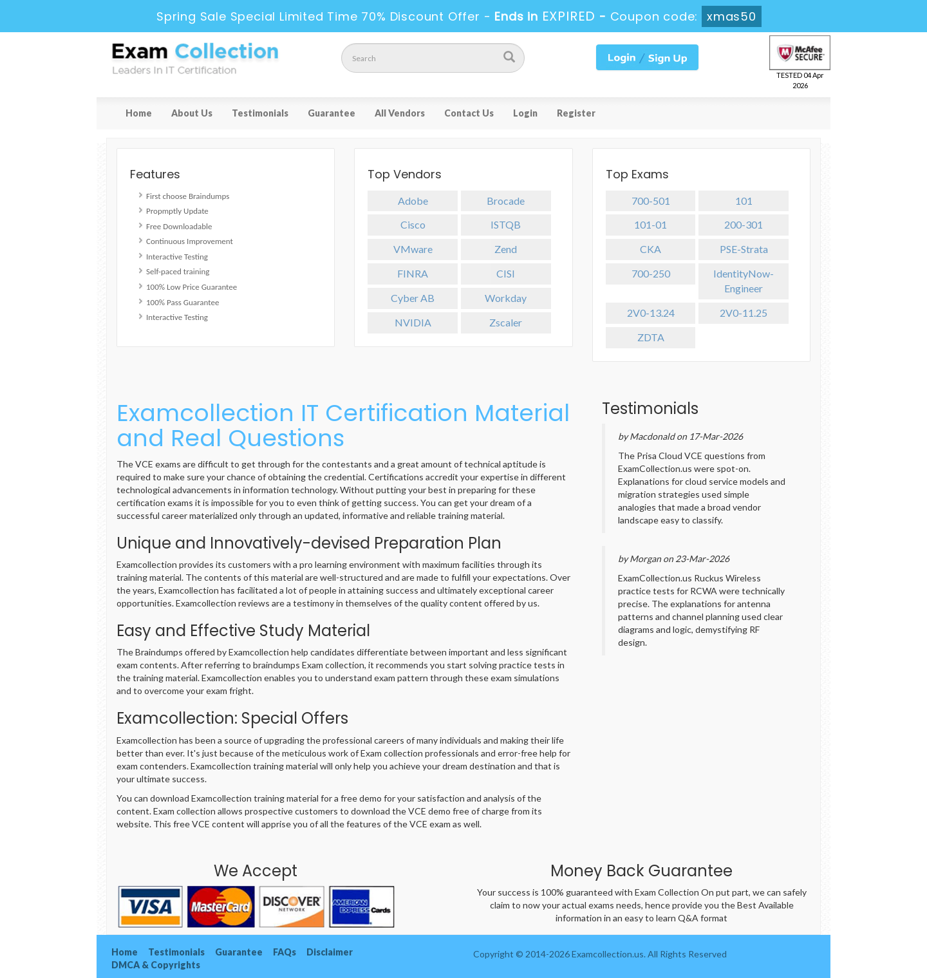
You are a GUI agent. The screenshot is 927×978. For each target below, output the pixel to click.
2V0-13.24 (651, 312)
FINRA (412, 273)
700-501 (651, 200)
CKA (650, 249)
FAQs (284, 951)
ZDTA (650, 337)
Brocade (506, 200)
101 (744, 200)
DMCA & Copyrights (155, 964)
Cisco (413, 224)
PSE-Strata (744, 249)
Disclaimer (329, 951)
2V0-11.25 (743, 312)
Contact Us (469, 113)
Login (525, 113)
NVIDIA (413, 322)
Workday (506, 298)
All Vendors (400, 113)
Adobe (413, 200)
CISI (505, 273)
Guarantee (331, 113)
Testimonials (260, 113)
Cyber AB (413, 298)
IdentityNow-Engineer (743, 280)
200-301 (743, 224)
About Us (191, 113)
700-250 (651, 273)
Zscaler (505, 322)
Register (576, 113)
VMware (413, 249)
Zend (505, 249)
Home (139, 113)
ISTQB (506, 224)
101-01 (650, 224)
